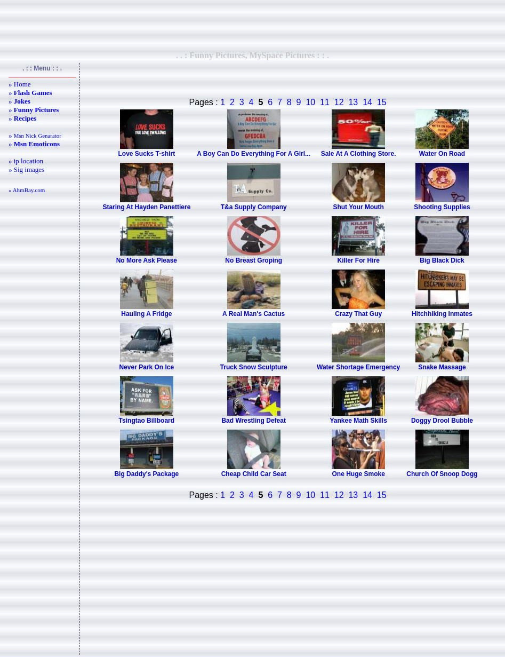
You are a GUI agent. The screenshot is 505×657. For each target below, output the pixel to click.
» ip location (26, 161)
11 (325, 102)
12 (339, 102)
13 (353, 102)
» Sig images (26, 169)
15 (382, 102)
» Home (20, 84)
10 (310, 102)
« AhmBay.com (27, 190)
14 (367, 102)
